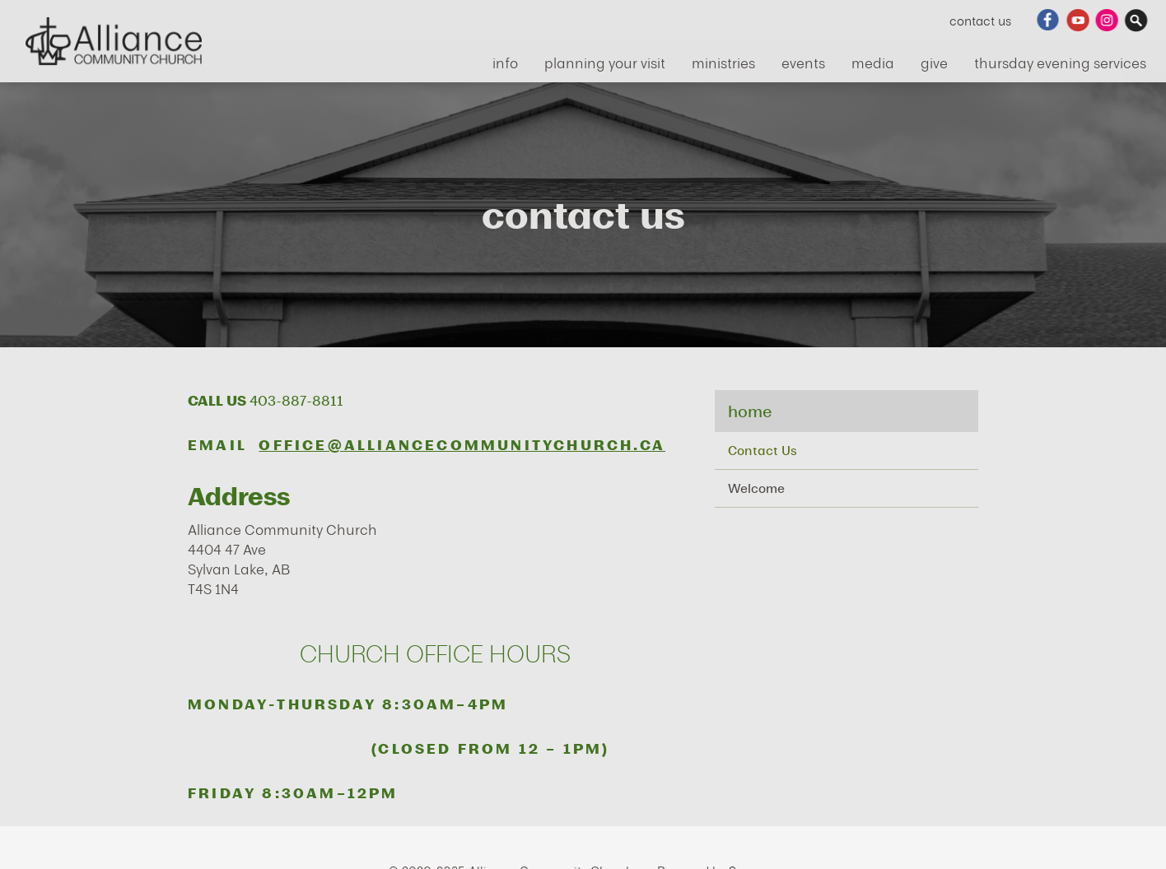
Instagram (1108, 20)
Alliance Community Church (113, 41)
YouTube (1078, 20)
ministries (723, 62)
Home (750, 411)
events (803, 62)
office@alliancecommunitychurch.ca (462, 444)
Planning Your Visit (604, 62)
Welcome (756, 488)
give (934, 62)
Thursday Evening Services (1060, 62)
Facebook (1048, 20)
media (872, 62)
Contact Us (980, 21)
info (505, 62)
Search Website (1137, 20)
